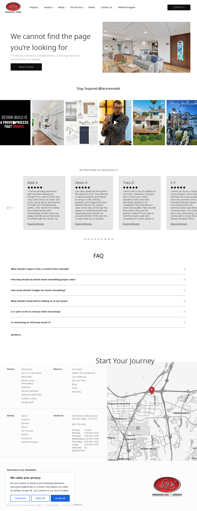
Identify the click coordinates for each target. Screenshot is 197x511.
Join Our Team (79, 380)
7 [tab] (105, 239)
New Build (26, 376)
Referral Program (126, 7)
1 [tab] (85, 239)
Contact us (106, 7)
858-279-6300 (79, 424)
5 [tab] (98, 239)
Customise (20, 498)
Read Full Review (36, 223)
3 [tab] (91, 239)
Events (91, 7)
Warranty (76, 391)
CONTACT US (179, 7)
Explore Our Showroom (83, 372)
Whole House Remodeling (28, 382)
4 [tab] (95, 239)
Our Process (76, 7)
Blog (74, 384)
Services (48, 7)
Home (24, 415)
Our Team (77, 369)
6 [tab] (102, 239)
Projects (34, 7)
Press (74, 388)
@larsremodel (109, 88)
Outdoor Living (28, 398)
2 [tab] (88, 239)
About (61, 7)
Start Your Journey (125, 360)
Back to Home (26, 66)
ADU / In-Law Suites (31, 372)
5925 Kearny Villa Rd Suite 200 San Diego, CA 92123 (85, 417)
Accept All (60, 498)
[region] (40, 489)
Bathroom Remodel (31, 394)
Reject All (40, 498)
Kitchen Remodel (29, 390)
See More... (16, 334)
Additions (26, 387)
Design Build (27, 402)
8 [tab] (109, 239)
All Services (26, 369)
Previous (10, 207)
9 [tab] (112, 239)
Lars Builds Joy (79, 376)
